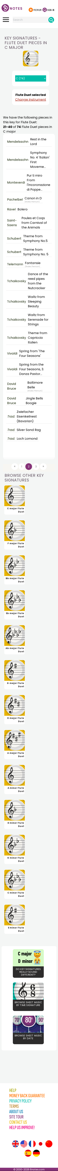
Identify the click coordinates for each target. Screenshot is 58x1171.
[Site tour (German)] (36, 1153)
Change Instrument (30, 99)
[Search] (51, 20)
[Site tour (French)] (32, 1144)
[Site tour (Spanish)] (28, 1153)
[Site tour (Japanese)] (40, 1144)
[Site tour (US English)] (24, 1144)
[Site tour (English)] (15, 1144)
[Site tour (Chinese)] (49, 1144)
